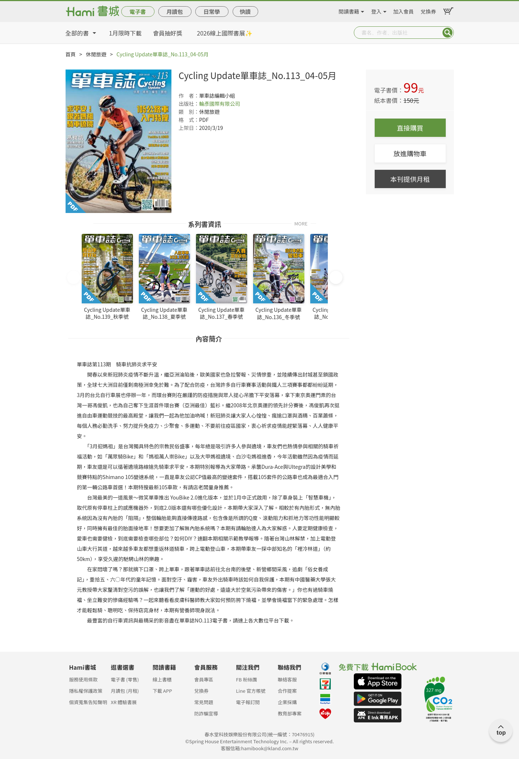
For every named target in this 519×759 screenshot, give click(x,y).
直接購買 (410, 127)
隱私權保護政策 (86, 690)
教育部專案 (289, 713)
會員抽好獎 (167, 33)
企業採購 (287, 702)
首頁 (71, 54)
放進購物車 (410, 153)
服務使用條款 (83, 679)
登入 (376, 10)
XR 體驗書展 (124, 702)
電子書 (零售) (125, 679)
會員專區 (203, 679)
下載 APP (162, 690)
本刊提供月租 (410, 179)
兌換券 (428, 10)
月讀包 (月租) (125, 690)
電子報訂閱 (248, 702)
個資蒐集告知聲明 (88, 702)
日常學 (211, 11)
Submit (447, 32)
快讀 (245, 11)
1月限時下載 (125, 33)
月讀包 (174, 11)
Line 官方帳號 (251, 690)
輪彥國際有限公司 (219, 103)
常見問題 (203, 702)
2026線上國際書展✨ (225, 33)
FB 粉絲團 (246, 679)
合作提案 (287, 690)
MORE (300, 223)
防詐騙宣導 (206, 713)
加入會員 (403, 10)
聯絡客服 (287, 679)
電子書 (137, 11)
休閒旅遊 (96, 54)
